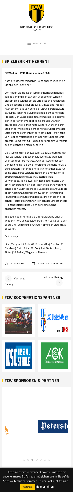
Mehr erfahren (44, 486)
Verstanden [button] (28, 486)
